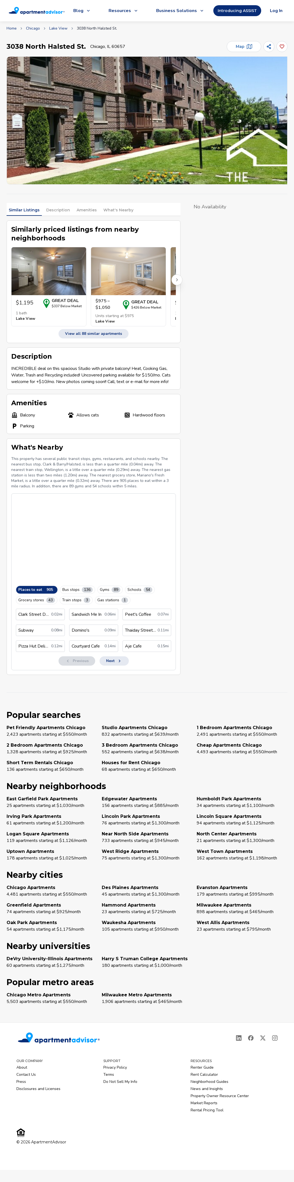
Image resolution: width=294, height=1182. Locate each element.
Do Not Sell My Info (120, 1081)
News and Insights (207, 1088)
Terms (108, 1074)
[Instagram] (275, 1038)
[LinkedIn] (238, 1038)
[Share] (268, 46)
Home (12, 28)
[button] (147, 120)
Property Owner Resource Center (220, 1095)
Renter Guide (202, 1067)
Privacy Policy (115, 1067)
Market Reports (204, 1103)
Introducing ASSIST (237, 10)
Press (21, 1081)
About (21, 1067)
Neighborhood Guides (209, 1081)
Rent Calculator (204, 1074)
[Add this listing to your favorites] (281, 46)
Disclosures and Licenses (38, 1088)
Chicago (33, 28)
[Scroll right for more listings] (176, 279)
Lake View (58, 28)
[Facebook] (251, 1038)
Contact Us (26, 1074)
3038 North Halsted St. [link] (97, 28)
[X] (263, 1038)
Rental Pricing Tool (207, 1110)
